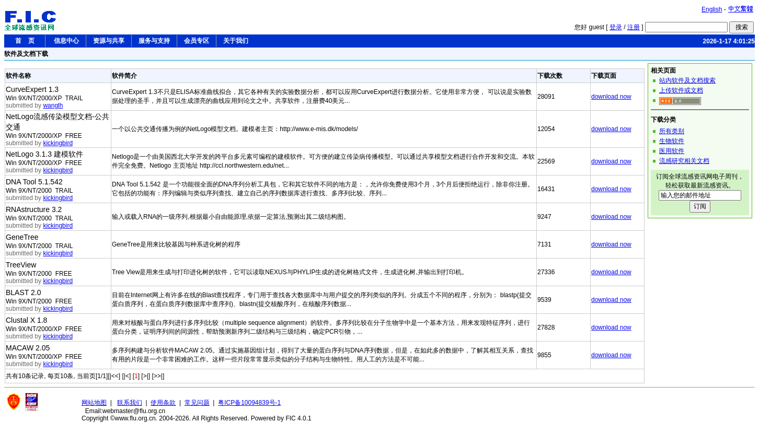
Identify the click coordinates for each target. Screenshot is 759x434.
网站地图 (94, 402)
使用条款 (163, 402)
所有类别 (671, 131)
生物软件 (671, 141)
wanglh (53, 105)
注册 (633, 27)
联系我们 (129, 402)
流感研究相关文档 (684, 161)
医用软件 (671, 151)
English (712, 9)
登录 (616, 27)
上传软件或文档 (681, 90)
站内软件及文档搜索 (687, 80)
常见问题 (197, 402)
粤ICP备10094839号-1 (249, 402)
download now (611, 96)
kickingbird (58, 143)
